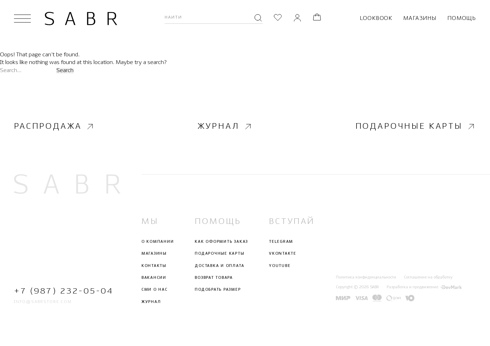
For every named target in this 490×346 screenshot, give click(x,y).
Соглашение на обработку (428, 277)
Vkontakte (282, 253)
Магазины (419, 18)
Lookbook (376, 18)
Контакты (154, 265)
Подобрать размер (218, 289)
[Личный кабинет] (297, 18)
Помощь (461, 18)
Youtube (279, 265)
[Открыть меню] (22, 18)
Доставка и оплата (219, 265)
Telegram (281, 241)
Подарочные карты (416, 127)
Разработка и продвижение (424, 287)
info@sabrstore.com (43, 301)
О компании (158, 241)
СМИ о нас (155, 289)
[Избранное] (277, 18)
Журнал (225, 127)
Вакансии (154, 278)
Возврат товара (214, 278)
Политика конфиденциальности (366, 277)
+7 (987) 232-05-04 (63, 291)
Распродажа (54, 127)
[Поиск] (258, 18)
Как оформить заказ (221, 241)
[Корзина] (317, 18)
